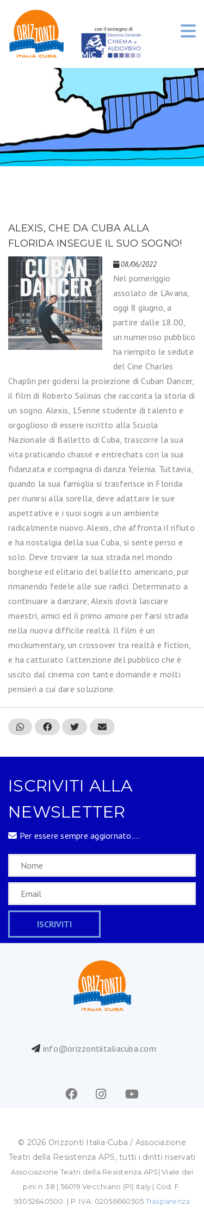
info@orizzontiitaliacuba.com (99, 1048)
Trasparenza (168, 1201)
